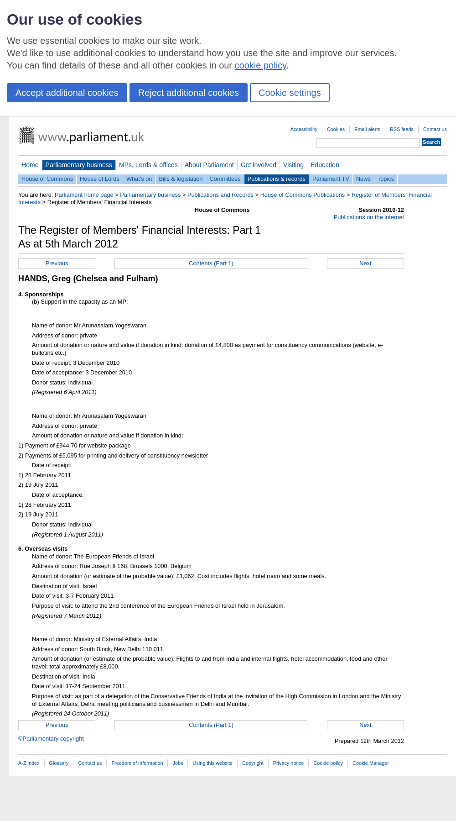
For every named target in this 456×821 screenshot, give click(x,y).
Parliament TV (330, 178)
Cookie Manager (370, 763)
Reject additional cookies (188, 93)
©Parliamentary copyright (51, 738)
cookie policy (260, 65)
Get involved (258, 164)
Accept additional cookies (67, 93)
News (363, 178)
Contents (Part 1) (211, 263)
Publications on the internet (369, 217)
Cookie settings (290, 93)
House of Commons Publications (302, 194)
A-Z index (29, 763)
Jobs (177, 763)
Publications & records (277, 178)
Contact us (435, 129)
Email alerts (367, 129)
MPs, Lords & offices (148, 164)
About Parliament (209, 164)
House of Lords (99, 178)
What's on (139, 178)
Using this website (212, 763)
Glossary (59, 763)
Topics (386, 178)
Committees (224, 178)
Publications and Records (220, 194)
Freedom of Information (137, 763)
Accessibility (303, 129)
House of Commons (47, 178)
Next (365, 263)
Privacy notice (288, 763)
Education (325, 164)
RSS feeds (402, 129)
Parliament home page (84, 194)
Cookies (336, 129)
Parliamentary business (79, 164)
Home (30, 164)
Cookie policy (328, 763)
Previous (57, 263)
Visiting (293, 164)
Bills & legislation (180, 178)
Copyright (253, 763)
